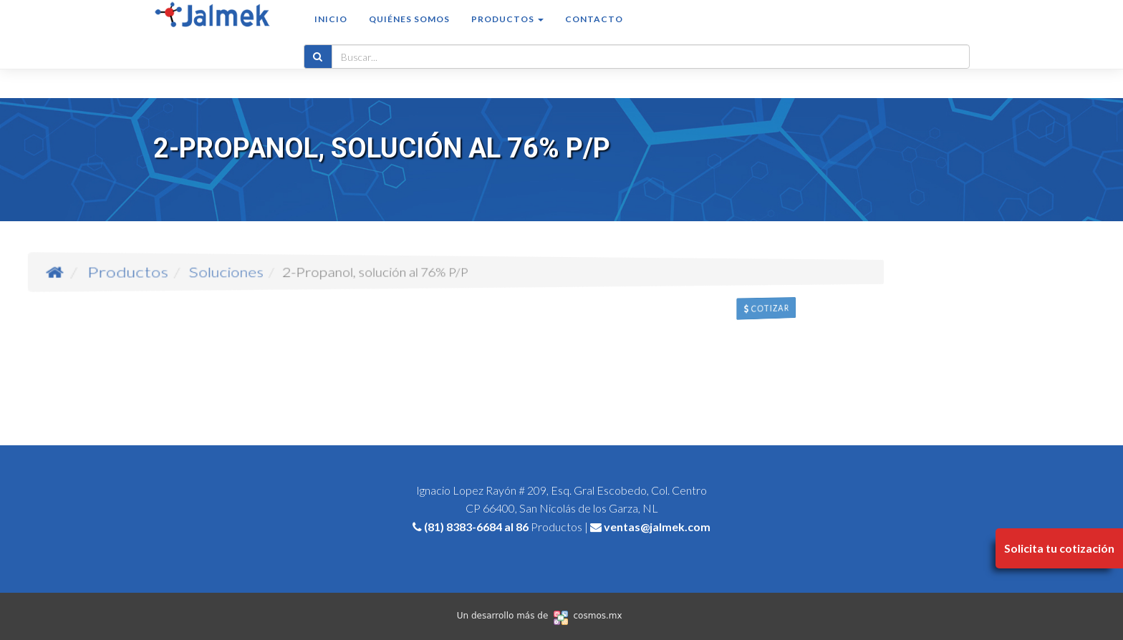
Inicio (330, 33)
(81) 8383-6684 (463, 526)
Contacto (594, 33)
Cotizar (835, 319)
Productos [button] (507, 33)
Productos (276, 271)
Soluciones (323, 272)
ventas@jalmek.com (657, 526)
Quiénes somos (409, 33)
